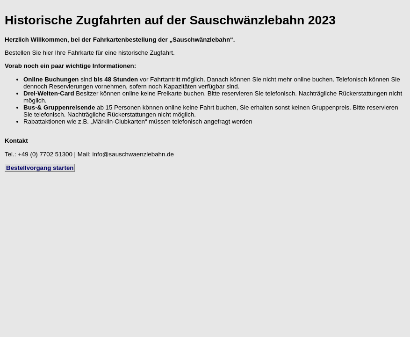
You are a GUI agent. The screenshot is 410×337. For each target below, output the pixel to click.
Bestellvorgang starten (39, 167)
